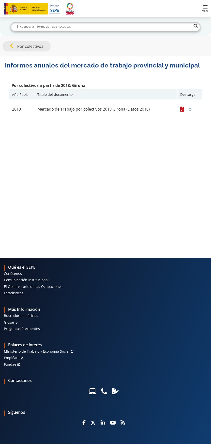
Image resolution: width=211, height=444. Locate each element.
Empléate (11, 357)
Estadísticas (13, 293)
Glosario (10, 322)
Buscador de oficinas (21, 315)
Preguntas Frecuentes (22, 328)
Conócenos (13, 273)
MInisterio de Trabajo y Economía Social (37, 351)
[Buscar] (105, 26)
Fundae (10, 364)
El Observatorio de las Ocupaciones (33, 286)
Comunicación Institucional (26, 280)
